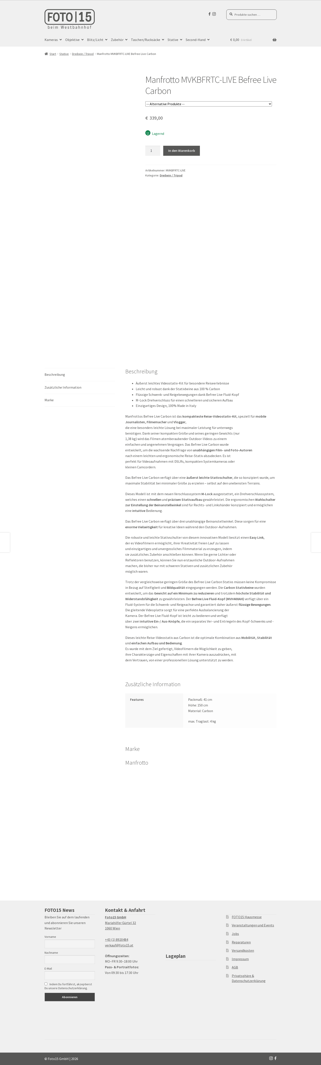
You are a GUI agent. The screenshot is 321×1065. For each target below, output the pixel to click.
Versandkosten (243, 950)
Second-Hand (196, 39)
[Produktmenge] (152, 151)
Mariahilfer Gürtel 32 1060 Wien (120, 923)
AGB (235, 967)
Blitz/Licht (95, 39)
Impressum (240, 959)
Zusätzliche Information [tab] (63, 387)
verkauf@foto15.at (119, 945)
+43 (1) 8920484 (116, 939)
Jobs (235, 933)
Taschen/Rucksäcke (145, 39)
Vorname (50, 937)
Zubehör (117, 39)
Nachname (51, 953)
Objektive (72, 39)
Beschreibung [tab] (55, 374)
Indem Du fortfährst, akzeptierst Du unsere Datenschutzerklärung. (68, 986)
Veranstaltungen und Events (253, 925)
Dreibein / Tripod (83, 54)
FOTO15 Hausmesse (247, 917)
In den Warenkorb (181, 150)
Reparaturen (241, 942)
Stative (173, 39)
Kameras (51, 39)
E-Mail (48, 968)
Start (53, 54)
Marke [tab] (49, 400)
